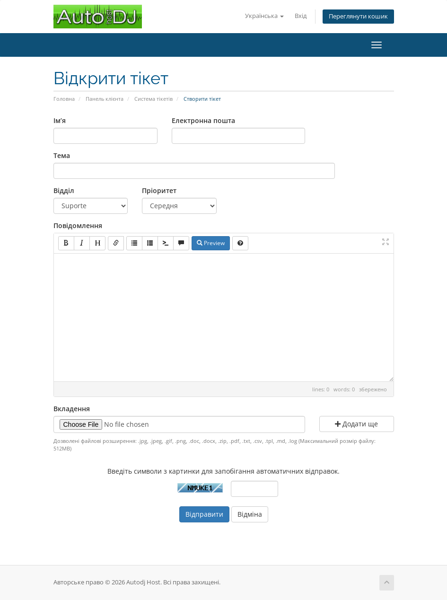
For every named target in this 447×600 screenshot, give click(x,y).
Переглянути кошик (358, 16)
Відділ (63, 190)
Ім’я (59, 120)
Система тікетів (153, 98)
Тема (61, 155)
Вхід (301, 16)
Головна (64, 98)
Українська (264, 16)
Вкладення (71, 408)
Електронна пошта (203, 120)
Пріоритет (159, 190)
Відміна (249, 514)
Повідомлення (77, 225)
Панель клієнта (104, 98)
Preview (211, 243)
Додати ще (356, 423)
